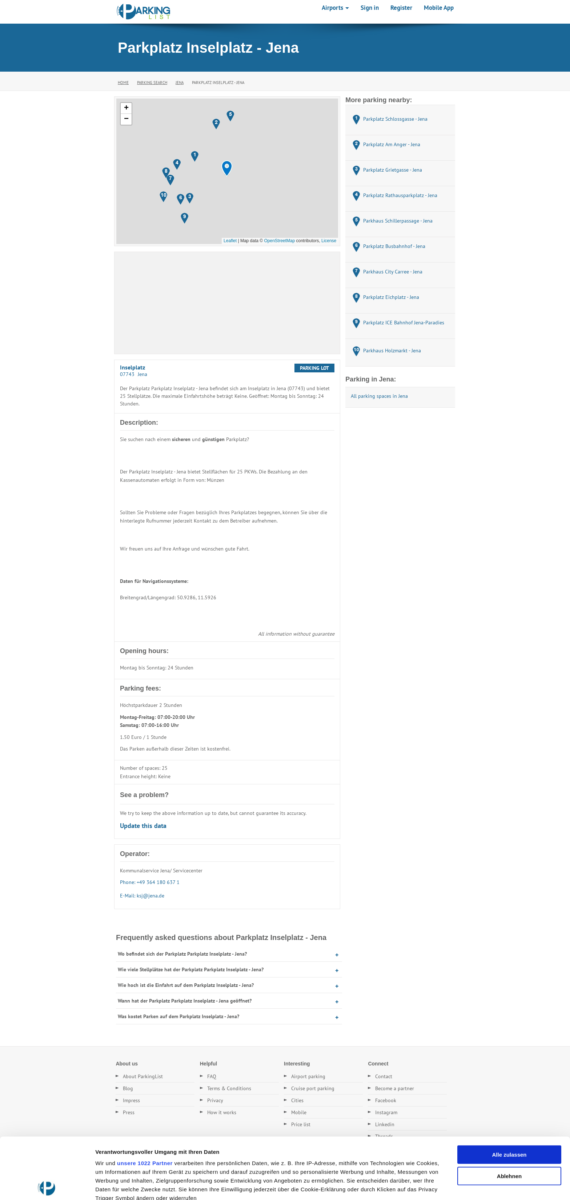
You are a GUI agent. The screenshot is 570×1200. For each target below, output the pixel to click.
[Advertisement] (227, 303)
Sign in (370, 8)
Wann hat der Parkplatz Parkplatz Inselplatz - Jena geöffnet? (185, 1000)
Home (123, 82)
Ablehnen (509, 1115)
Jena (180, 82)
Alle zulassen (509, 1094)
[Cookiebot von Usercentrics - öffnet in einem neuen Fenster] (47, 1185)
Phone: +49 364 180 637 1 (150, 882)
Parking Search (152, 82)
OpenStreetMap (279, 240)
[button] (226, 168)
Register (401, 8)
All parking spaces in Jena (379, 396)
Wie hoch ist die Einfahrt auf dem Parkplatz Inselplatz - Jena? (186, 985)
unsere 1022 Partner (145, 1102)
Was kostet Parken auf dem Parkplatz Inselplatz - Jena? (178, 1016)
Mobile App (439, 8)
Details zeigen (386, 1186)
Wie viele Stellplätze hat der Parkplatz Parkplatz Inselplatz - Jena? (191, 969)
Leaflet (230, 240)
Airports (335, 8)
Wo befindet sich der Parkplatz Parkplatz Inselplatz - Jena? (182, 954)
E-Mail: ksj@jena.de (142, 895)
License (328, 240)
